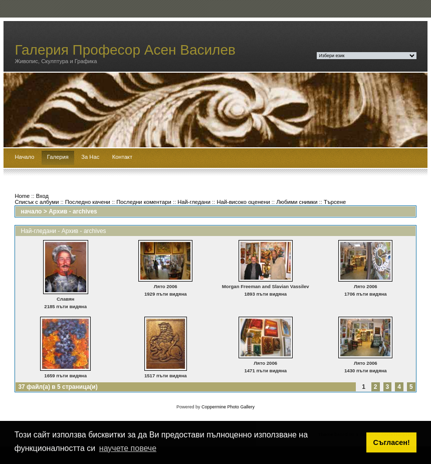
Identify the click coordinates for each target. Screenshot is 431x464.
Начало (24, 157)
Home (22, 196)
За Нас (90, 157)
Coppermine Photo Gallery (228, 406)
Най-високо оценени (243, 202)
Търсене (335, 202)
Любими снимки (296, 202)
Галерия (58, 157)
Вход (42, 196)
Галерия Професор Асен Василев (125, 50)
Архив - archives (73, 211)
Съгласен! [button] (391, 442)
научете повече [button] (127, 448)
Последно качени (87, 202)
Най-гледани (193, 202)
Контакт (122, 157)
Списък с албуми (37, 202)
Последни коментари (143, 202)
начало (31, 211)
